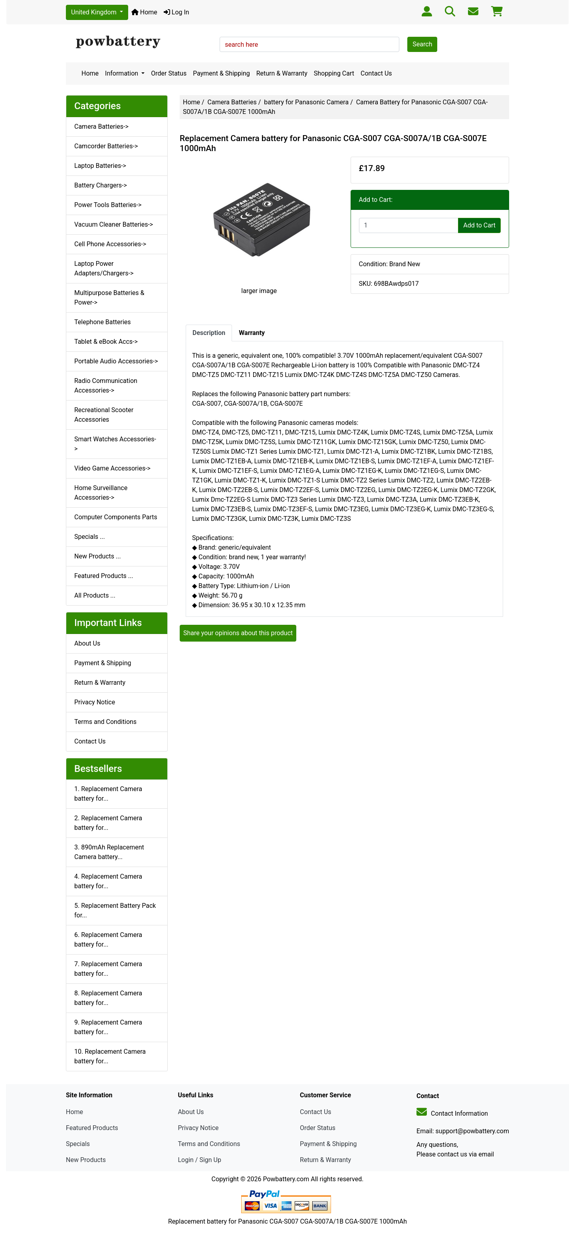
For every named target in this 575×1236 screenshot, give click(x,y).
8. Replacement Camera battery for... (108, 998)
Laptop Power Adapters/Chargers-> (103, 268)
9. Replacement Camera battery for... (108, 1027)
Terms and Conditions (105, 722)
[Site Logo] (140, 42)
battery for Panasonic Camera (306, 102)
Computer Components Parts (115, 517)
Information (122, 73)
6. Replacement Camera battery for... (108, 939)
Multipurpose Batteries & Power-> (109, 297)
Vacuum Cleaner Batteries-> (113, 224)
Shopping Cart (334, 73)
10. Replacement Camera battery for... (110, 1056)
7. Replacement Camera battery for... (108, 968)
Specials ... (89, 536)
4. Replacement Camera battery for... (108, 881)
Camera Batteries (232, 102)
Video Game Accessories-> (112, 468)
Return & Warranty (281, 73)
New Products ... (97, 556)
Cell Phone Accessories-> (110, 244)
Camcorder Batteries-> (106, 146)
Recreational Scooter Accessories (103, 414)
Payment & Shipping (221, 73)
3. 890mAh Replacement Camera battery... (109, 852)
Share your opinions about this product (238, 633)
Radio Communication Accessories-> (105, 385)
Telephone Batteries (102, 322)
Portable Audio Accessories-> (116, 361)
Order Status (168, 73)
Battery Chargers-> (100, 185)
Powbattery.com (286, 1179)
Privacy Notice (94, 702)
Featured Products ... (103, 576)
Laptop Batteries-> (100, 165)
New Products (86, 1160)
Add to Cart (479, 225)
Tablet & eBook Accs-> (106, 341)
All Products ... (94, 595)
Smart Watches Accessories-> (115, 444)
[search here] (309, 44)
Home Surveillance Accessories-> (100, 492)
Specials (78, 1144)
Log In (176, 12)
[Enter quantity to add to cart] (409, 225)
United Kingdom (94, 12)
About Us (87, 643)
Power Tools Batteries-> (107, 205)
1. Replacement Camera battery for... (108, 793)
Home (144, 12)
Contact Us (376, 73)
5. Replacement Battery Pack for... (115, 910)
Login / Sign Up (199, 1160)
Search (422, 44)
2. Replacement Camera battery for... (108, 822)
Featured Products (92, 1128)
